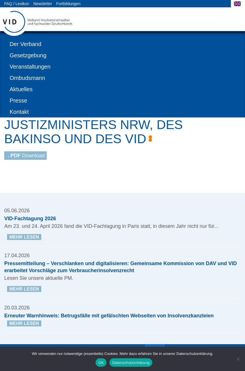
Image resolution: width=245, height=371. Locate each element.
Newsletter (42, 3)
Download (26, 155)
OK (101, 363)
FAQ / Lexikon (16, 3)
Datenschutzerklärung (130, 363)
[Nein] (238, 359)
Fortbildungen (68, 3)
